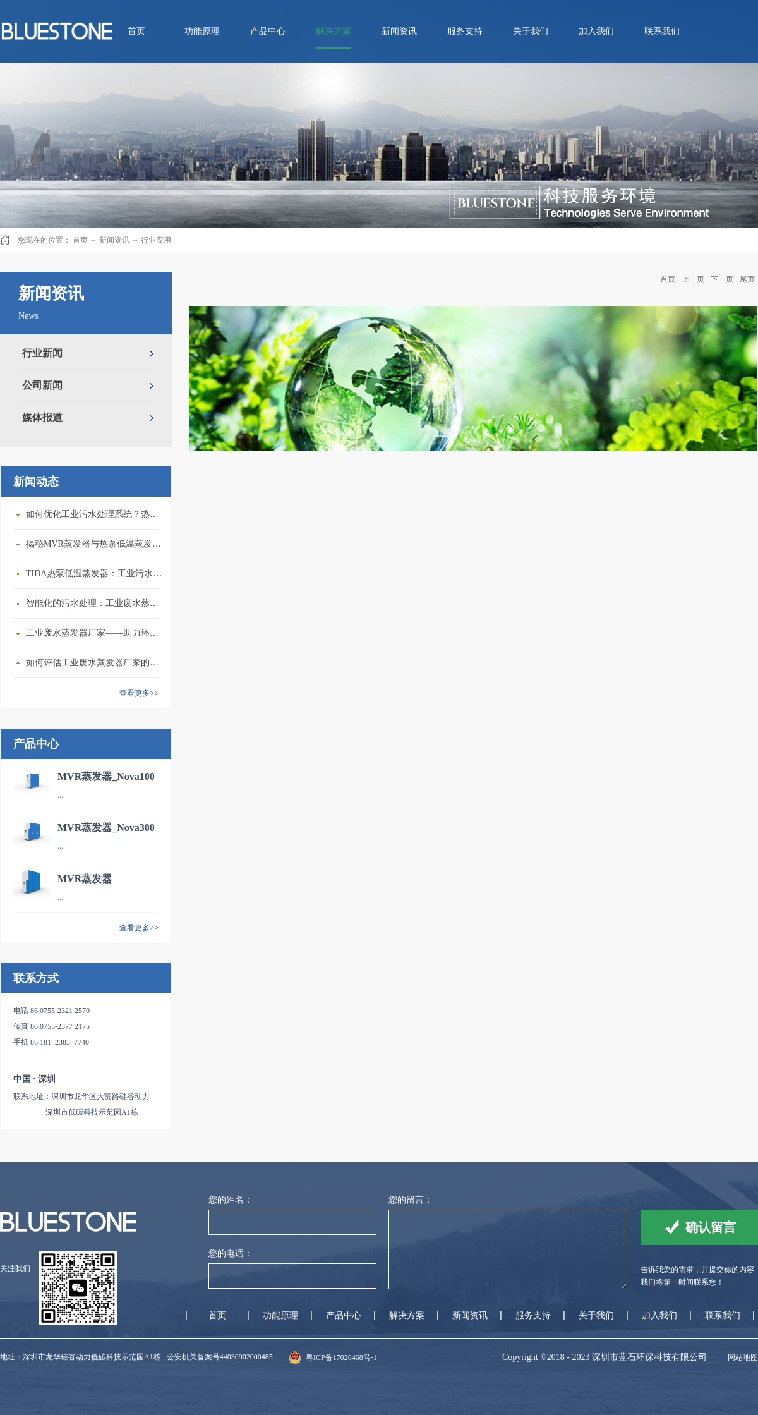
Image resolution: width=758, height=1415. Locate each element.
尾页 (747, 279)
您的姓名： (230, 1200)
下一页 (722, 279)
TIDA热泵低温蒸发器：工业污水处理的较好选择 (95, 573)
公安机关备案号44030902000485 (220, 1356)
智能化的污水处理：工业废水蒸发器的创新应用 (95, 603)
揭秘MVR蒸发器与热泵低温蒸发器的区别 (95, 544)
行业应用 (156, 240)
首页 (136, 31)
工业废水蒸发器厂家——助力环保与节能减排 (95, 633)
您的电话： (230, 1253)
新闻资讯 (114, 240)
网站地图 (741, 1357)
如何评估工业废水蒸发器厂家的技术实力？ (95, 662)
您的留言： (410, 1200)
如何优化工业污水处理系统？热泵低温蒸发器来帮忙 (95, 514)
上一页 (693, 279)
